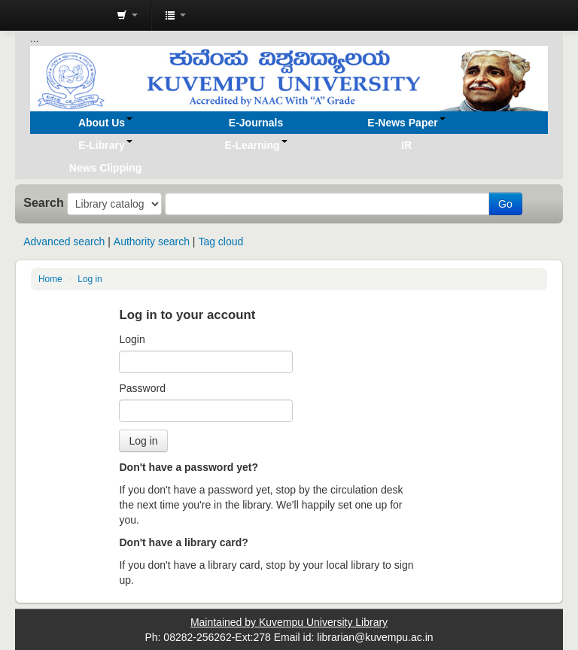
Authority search (152, 241)
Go (505, 204)
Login (131, 339)
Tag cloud (220, 241)
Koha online (67, 15)
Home (50, 279)
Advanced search (64, 241)
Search (43, 202)
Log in (90, 279)
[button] (127, 15)
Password (142, 388)
